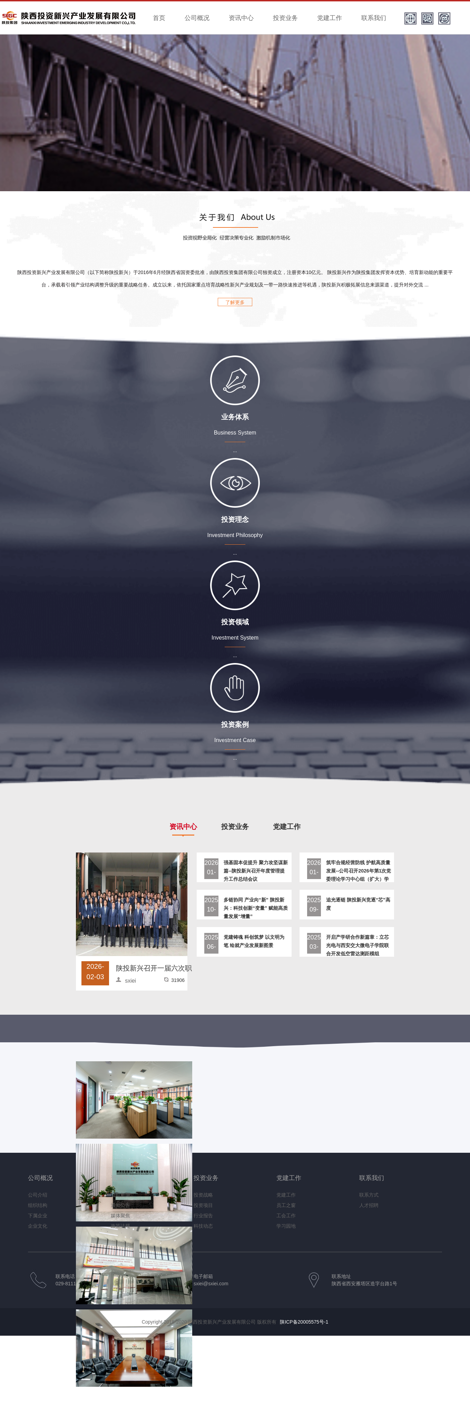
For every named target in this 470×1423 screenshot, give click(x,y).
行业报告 (203, 1215)
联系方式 (369, 1195)
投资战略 (203, 1195)
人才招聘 (369, 1205)
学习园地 (286, 1226)
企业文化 (37, 1226)
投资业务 (285, 17)
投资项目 (203, 1205)
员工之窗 (286, 1205)
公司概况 (197, 17)
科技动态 (203, 1226)
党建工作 (329, 17)
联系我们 (373, 17)
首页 (159, 17)
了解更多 (235, 302)
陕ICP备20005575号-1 (304, 1322)
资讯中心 (241, 17)
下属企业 (37, 1215)
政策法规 (120, 1226)
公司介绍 (37, 1195)
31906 (178, 980)
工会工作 (286, 1215)
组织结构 (37, 1205)
